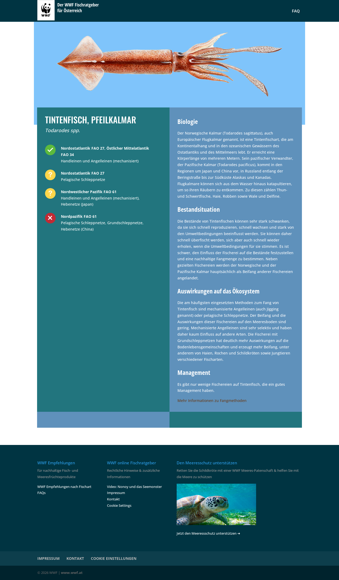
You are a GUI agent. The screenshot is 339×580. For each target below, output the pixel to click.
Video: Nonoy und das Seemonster (134, 486)
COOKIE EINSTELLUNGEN (113, 558)
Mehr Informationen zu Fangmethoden (212, 400)
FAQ (296, 11)
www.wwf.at (72, 572)
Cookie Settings (119, 505)
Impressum (116, 492)
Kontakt (113, 499)
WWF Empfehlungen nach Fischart (64, 486)
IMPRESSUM (48, 558)
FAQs (41, 492)
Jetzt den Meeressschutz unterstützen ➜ (208, 533)
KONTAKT (75, 558)
